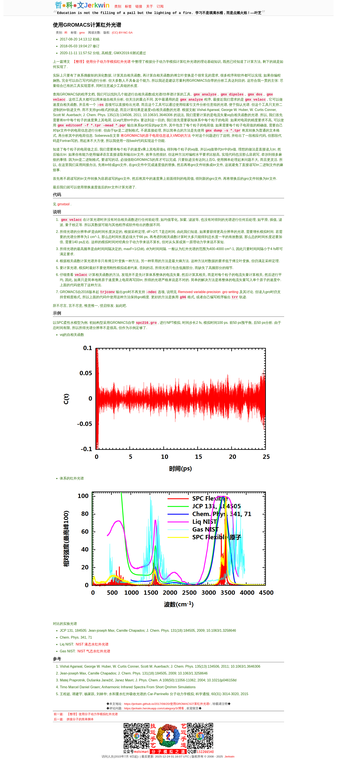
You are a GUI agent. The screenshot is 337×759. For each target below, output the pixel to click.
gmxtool (63, 204)
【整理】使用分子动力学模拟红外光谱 (101, 61)
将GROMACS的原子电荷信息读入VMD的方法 (156, 135)
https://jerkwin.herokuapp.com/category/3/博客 (154, 708)
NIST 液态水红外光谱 (92, 644)
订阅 (160, 6)
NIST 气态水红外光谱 (94, 651)
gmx (82, 32)
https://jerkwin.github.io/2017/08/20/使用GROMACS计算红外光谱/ (167, 703)
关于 (149, 6)
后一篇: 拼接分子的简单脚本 (74, 719)
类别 (117, 6)
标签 (128, 6)
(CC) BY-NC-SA (122, 32)
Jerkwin (229, 756)
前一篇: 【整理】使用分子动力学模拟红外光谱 (86, 714)
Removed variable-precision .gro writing (208, 292)
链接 (138, 6)
